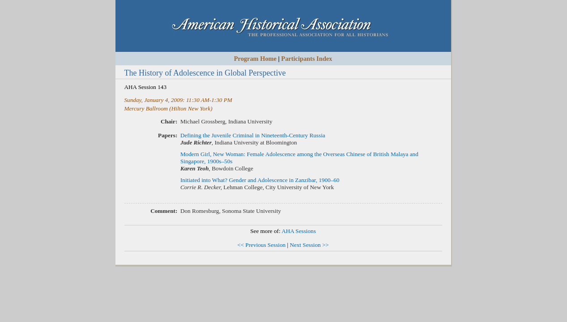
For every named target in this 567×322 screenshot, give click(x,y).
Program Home (255, 58)
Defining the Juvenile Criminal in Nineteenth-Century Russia (252, 135)
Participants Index (306, 58)
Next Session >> (309, 245)
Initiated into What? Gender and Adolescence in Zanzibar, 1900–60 (260, 180)
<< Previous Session (261, 245)
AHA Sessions (298, 231)
